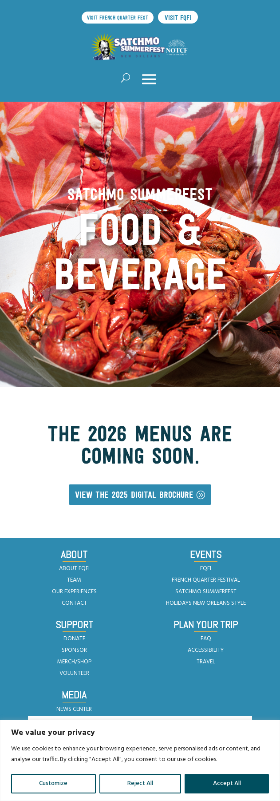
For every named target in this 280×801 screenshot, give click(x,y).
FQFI (205, 568)
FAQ (206, 638)
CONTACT (74, 603)
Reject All (140, 783)
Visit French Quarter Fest (117, 18)
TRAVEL (206, 661)
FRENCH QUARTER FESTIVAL (206, 580)
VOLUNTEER (74, 673)
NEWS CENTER (74, 709)
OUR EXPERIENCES (74, 591)
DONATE (74, 638)
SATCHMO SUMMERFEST (206, 591)
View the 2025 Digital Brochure (134, 494)
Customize (53, 783)
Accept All (227, 783)
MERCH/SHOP (74, 661)
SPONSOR (74, 650)
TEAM (74, 580)
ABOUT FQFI (74, 568)
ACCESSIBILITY (206, 650)
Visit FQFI (178, 17)
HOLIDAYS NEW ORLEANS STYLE (206, 603)
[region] (140, 760)
